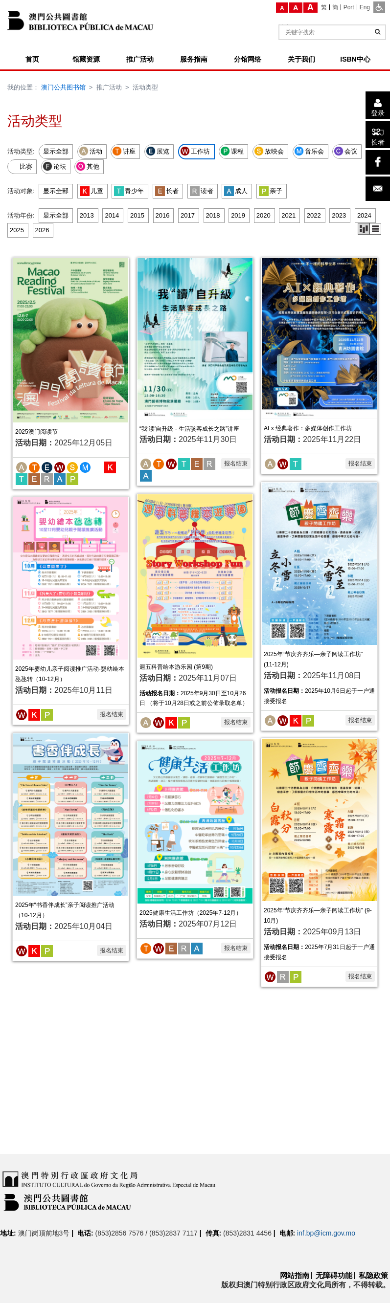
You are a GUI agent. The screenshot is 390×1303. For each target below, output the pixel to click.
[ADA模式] (379, 7)
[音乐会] (85, 466)
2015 (137, 215)
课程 (232, 151)
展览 (157, 151)
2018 (213, 215)
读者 (201, 191)
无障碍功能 (334, 1275)
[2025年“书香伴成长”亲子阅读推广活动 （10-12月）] (71, 814)
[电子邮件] (378, 189)
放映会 (269, 151)
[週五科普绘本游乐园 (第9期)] (195, 575)
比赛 (20, 166)
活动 (90, 151)
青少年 (129, 191)
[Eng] (364, 7)
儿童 (91, 191)
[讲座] (34, 466)
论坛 (54, 166)
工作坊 (195, 151)
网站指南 (294, 1275)
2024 (364, 215)
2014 (112, 215)
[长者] (378, 134)
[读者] (47, 478)
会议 (345, 151)
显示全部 (56, 151)
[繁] (324, 7)
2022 (314, 215)
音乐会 (309, 151)
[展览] (47, 466)
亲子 (270, 191)
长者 (167, 191)
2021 (288, 215)
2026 (42, 230)
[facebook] (378, 162)
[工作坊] (60, 466)
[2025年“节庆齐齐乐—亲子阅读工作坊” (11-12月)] (319, 563)
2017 (188, 215)
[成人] (60, 478)
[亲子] (72, 478)
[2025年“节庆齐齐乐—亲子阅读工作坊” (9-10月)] (319, 819)
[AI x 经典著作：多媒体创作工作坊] (319, 338)
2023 (339, 215)
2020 (263, 215)
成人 (236, 191)
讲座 (124, 151)
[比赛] (97, 466)
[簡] (335, 7)
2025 (17, 230)
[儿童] (110, 466)
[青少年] (21, 478)
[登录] (378, 105)
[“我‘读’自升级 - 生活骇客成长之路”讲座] (195, 338)
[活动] (21, 466)
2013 (87, 215)
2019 (238, 215)
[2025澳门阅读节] (71, 339)
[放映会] (72, 466)
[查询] (377, 31)
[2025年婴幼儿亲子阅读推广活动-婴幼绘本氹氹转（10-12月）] (71, 578)
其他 (87, 166)
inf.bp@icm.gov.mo (326, 1233)
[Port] (349, 7)
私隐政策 (373, 1275)
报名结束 (236, 463)
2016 (163, 215)
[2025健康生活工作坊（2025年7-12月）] (195, 822)
